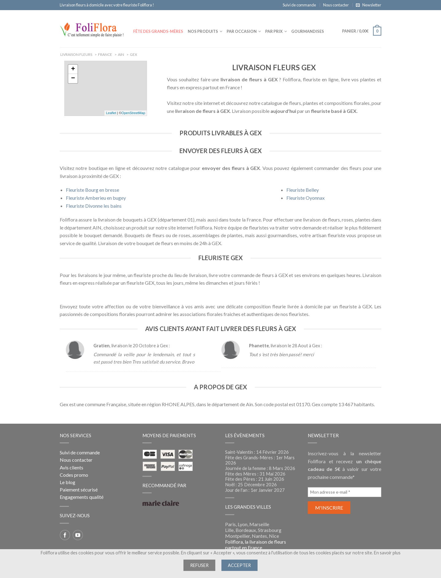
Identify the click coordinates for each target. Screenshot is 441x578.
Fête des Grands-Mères (158, 31)
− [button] (73, 78)
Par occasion (242, 31)
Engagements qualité (82, 497)
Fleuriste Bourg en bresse (92, 190)
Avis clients (71, 467)
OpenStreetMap (133, 113)
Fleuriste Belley (302, 190)
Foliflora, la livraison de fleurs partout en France (255, 544)
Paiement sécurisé (79, 489)
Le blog (67, 482)
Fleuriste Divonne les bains (94, 206)
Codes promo (74, 475)
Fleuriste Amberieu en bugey (96, 198)
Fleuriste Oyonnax (305, 198)
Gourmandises (307, 31)
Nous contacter (336, 4)
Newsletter (371, 4)
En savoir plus (387, 552)
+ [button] (73, 69)
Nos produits (203, 31)
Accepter (239, 565)
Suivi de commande (299, 4)
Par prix (274, 31)
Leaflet (111, 113)
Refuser (199, 565)
